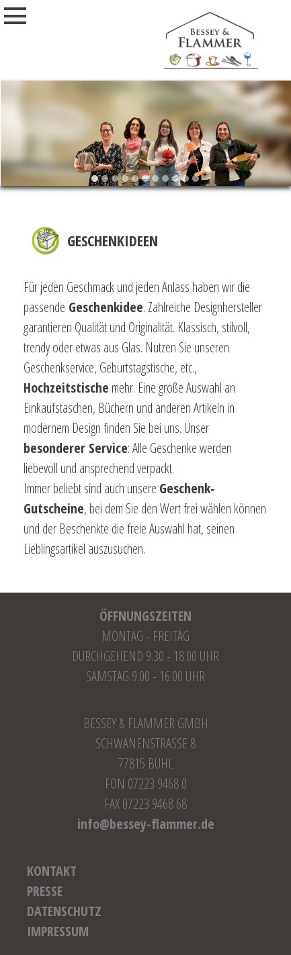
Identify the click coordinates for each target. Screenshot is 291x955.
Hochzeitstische (66, 388)
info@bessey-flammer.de (145, 824)
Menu (29, 16)
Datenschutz (64, 911)
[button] (95, 179)
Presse (45, 891)
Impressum (58, 931)
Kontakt (52, 871)
